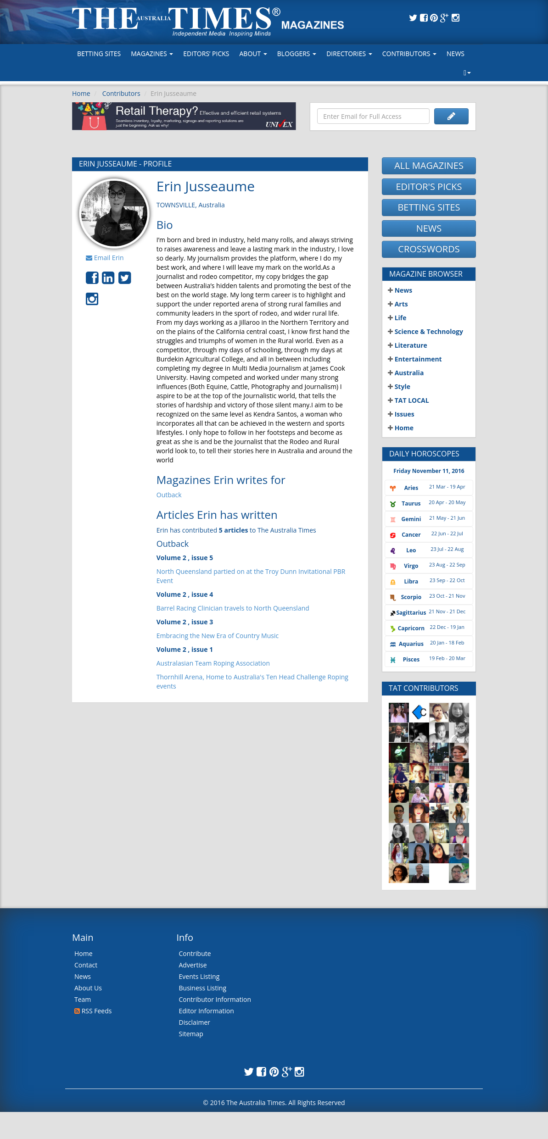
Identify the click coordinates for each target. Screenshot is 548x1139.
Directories (349, 53)
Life (397, 317)
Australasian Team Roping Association (213, 663)
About (253, 53)
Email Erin (104, 257)
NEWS (429, 228)
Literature (407, 345)
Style (399, 386)
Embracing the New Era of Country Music (218, 635)
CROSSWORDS (428, 249)
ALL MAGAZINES (429, 165)
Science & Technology (425, 331)
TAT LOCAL (408, 400)
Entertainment (415, 359)
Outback (169, 494)
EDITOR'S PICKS (429, 186)
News (455, 53)
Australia (406, 372)
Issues (401, 414)
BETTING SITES (428, 207)
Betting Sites (99, 53)
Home (81, 93)
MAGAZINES (152, 53)
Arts (398, 304)
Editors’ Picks (206, 53)
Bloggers (296, 53)
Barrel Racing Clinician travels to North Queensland (233, 608)
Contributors (409, 53)
